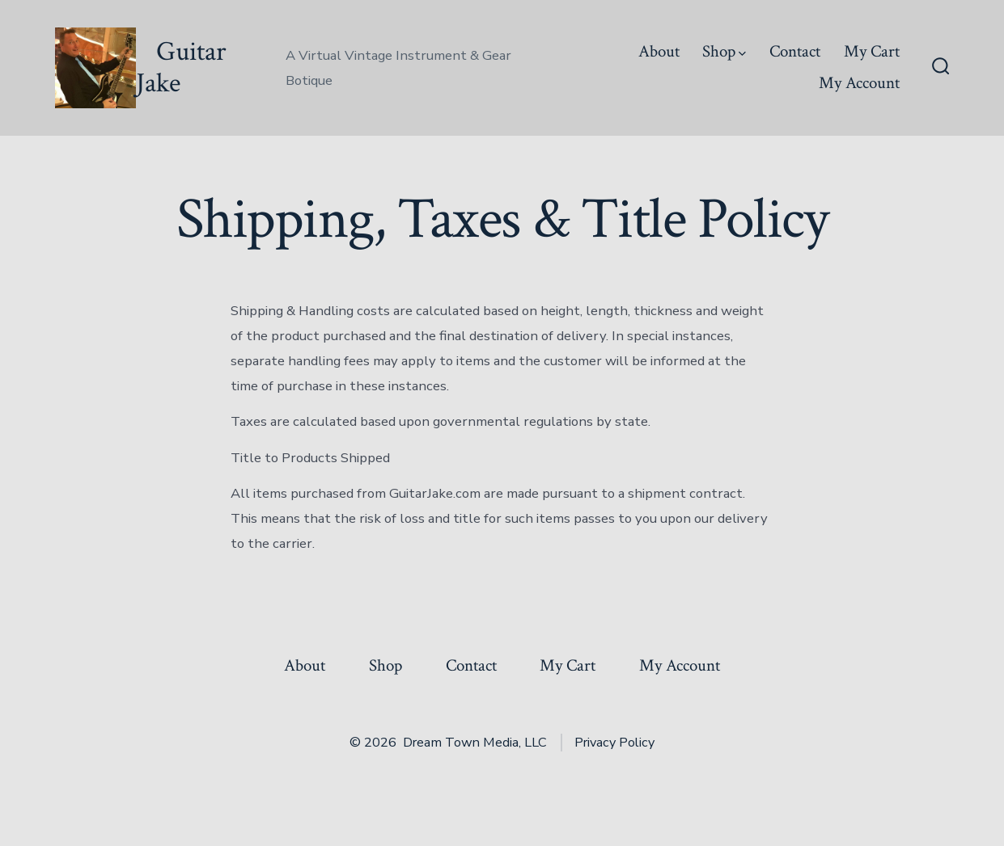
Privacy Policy (614, 742)
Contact (794, 51)
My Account (859, 83)
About (659, 51)
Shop (724, 51)
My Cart (872, 51)
